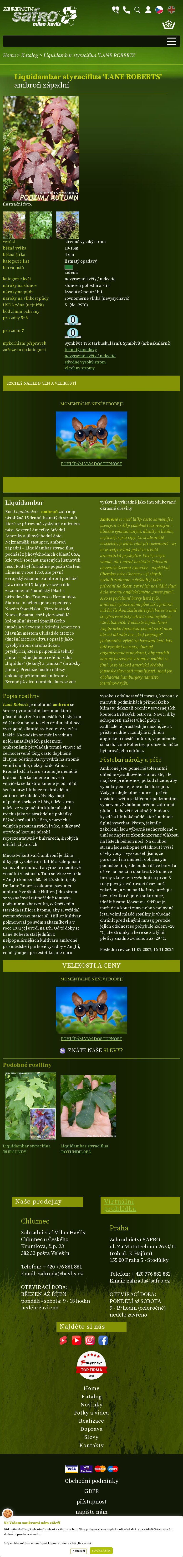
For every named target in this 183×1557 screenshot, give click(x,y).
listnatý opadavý (81, 350)
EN (170, 9)
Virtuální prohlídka (120, 1205)
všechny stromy (80, 368)
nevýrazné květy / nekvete (90, 356)
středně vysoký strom (85, 362)
